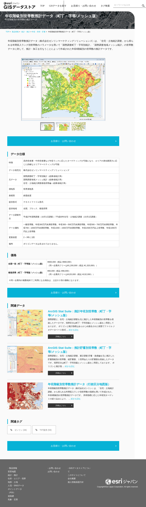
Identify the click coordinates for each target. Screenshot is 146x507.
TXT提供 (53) (45, 430)
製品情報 (15, 32)
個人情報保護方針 (76, 482)
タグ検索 (105, 6)
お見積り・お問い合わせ (83, 6)
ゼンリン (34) (21, 430)
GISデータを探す (57, 6)
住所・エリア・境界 (17, 478)
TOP (42, 6)
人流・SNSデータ (16, 485)
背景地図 (12, 471)
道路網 (11, 496)
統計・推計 (25, 32)
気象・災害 (13, 499)
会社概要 (72, 478)
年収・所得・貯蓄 (38, 32)
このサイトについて (77, 475)
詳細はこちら (61, 337)
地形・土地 (13, 482)
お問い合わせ (54, 471)
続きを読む (74, 330)
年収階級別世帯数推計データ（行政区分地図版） (79, 384)
